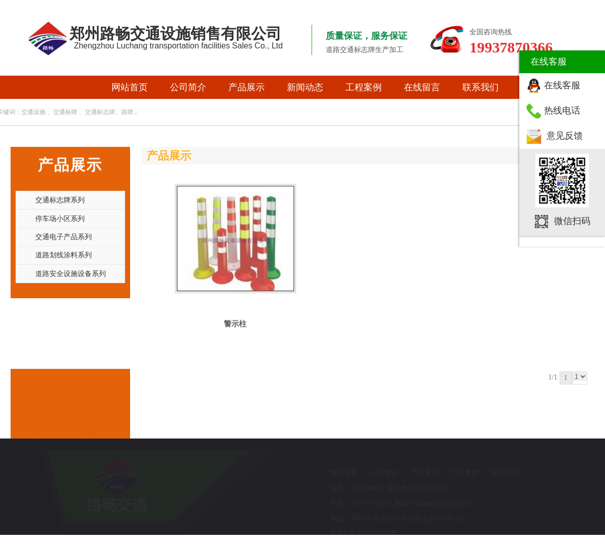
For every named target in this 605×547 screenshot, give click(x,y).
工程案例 (363, 87)
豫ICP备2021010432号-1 (366, 533)
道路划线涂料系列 (63, 255)
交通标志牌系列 (60, 200)
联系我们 (480, 87)
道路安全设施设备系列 (70, 273)
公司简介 (188, 87)
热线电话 (562, 110)
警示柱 (235, 320)
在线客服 (562, 85)
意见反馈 (565, 136)
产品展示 (246, 87)
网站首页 (129, 87)
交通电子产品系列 (63, 237)
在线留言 (422, 87)
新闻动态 (305, 87)
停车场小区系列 (60, 218)
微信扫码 (572, 221)
